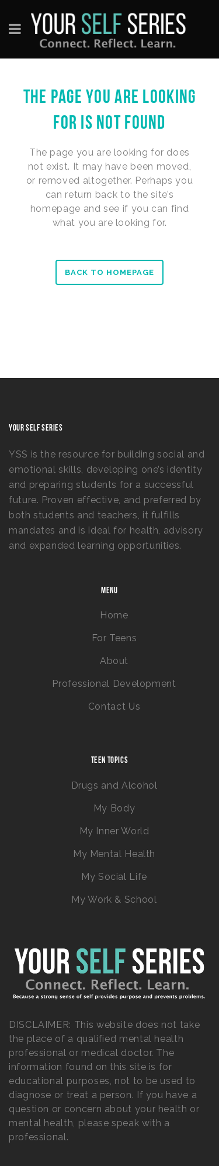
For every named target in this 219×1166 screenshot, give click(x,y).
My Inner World (114, 831)
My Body (114, 808)
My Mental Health (114, 853)
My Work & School (114, 899)
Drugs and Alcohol (114, 785)
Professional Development (114, 683)
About (114, 660)
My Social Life (114, 876)
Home (114, 615)
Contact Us (114, 706)
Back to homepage (109, 272)
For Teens (114, 638)
